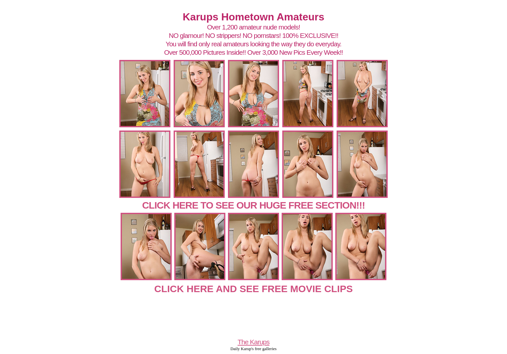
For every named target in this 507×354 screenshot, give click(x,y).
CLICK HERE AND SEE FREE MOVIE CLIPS (253, 288)
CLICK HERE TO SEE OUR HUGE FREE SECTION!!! (253, 205)
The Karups (254, 342)
